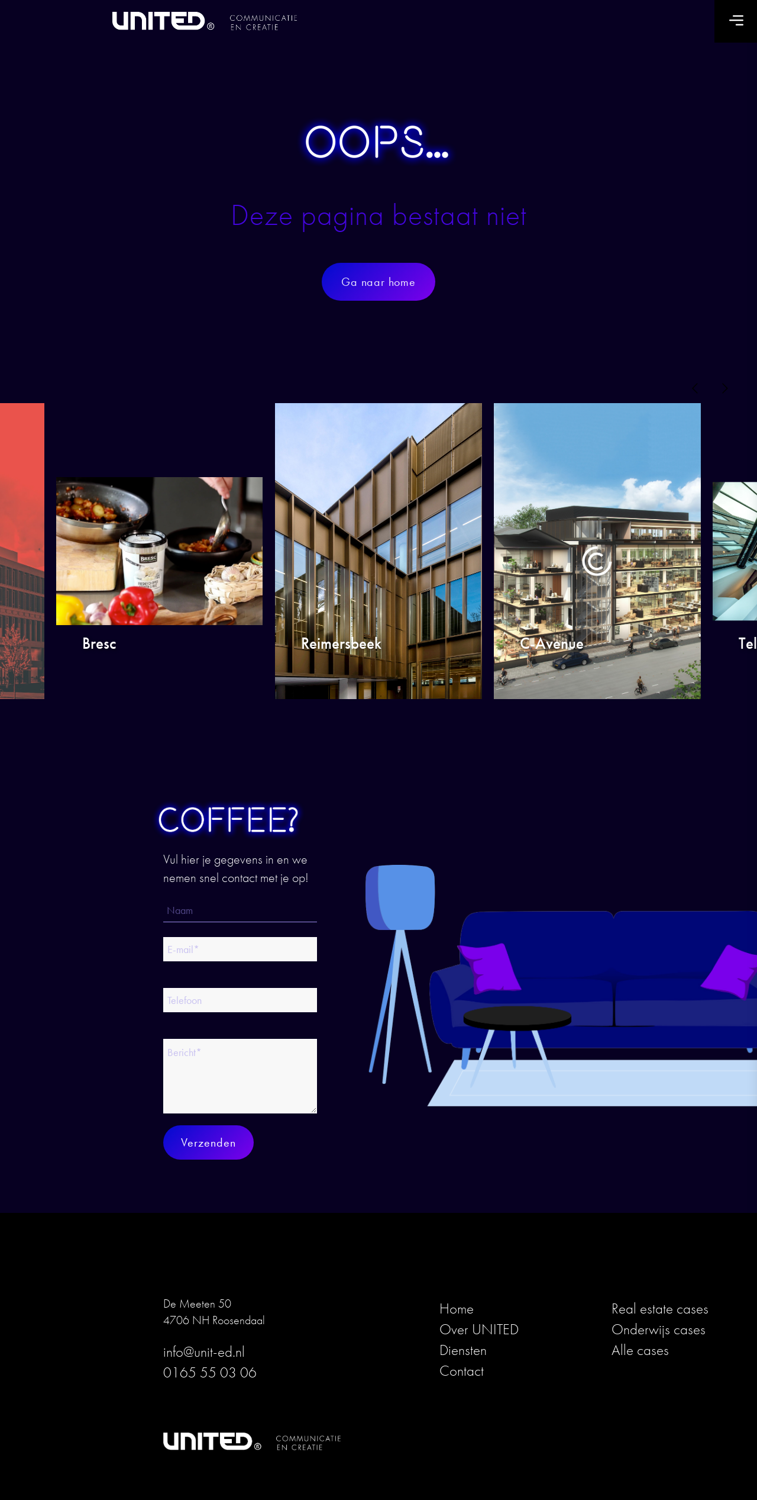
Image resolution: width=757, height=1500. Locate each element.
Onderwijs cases (659, 1329)
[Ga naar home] (378, 282)
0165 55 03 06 (210, 1372)
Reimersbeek (341, 644)
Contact (461, 1370)
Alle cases (640, 1350)
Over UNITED (479, 1329)
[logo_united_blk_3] (213, 21)
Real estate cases (660, 1308)
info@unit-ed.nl (204, 1351)
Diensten (463, 1350)
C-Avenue (552, 644)
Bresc (99, 644)
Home (456, 1308)
